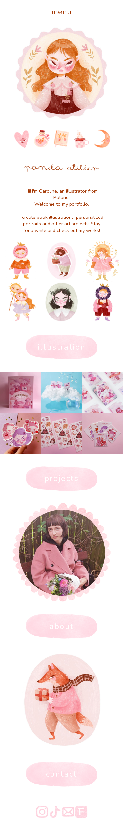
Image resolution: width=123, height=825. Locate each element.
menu (61, 12)
